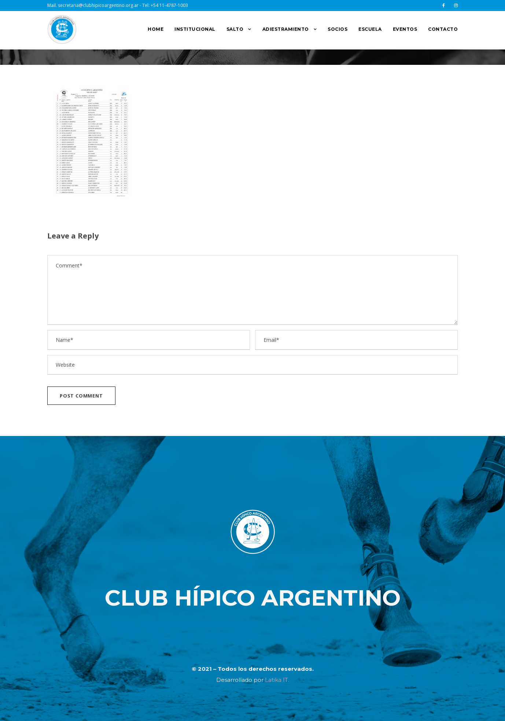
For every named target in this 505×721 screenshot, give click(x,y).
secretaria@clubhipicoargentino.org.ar (98, 5)
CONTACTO (443, 29)
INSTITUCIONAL (194, 29)
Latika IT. (277, 679)
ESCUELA (370, 29)
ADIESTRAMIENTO (285, 29)
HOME (155, 29)
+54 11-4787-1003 (169, 5)
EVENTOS (405, 29)
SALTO (235, 29)
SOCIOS (337, 29)
